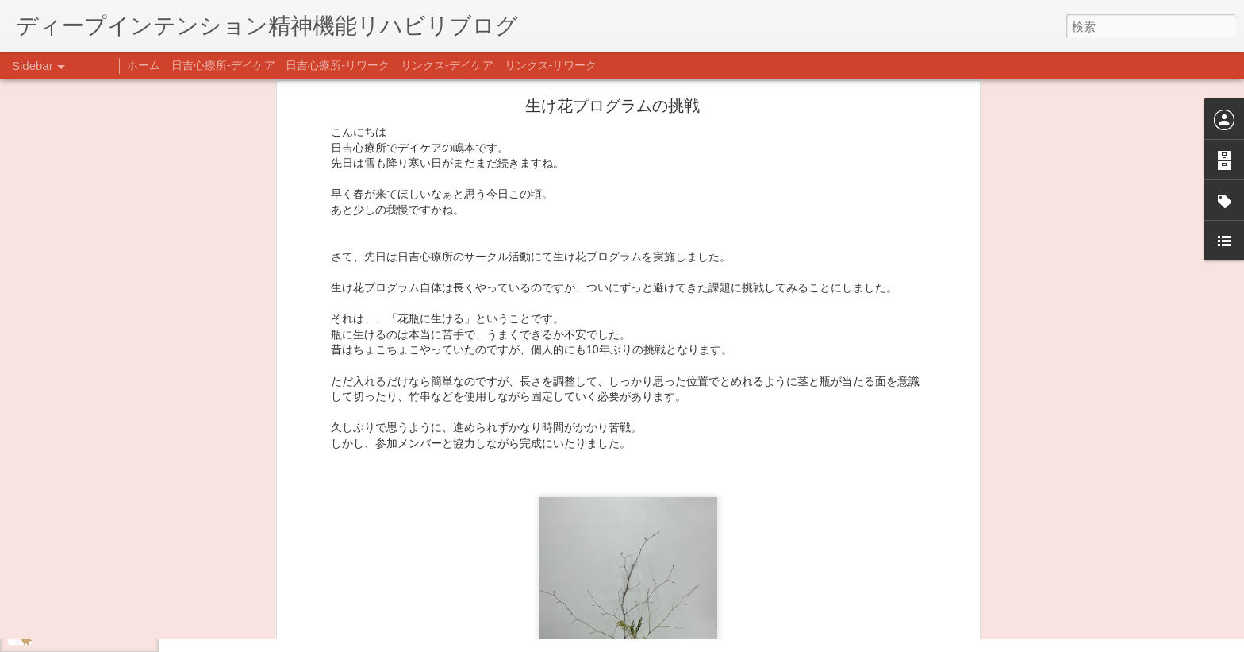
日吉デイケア (542, 575)
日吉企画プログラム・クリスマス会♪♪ (120, 597)
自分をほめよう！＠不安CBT (101, 632)
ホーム (143, 65)
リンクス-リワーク (551, 65)
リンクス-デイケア (447, 65)
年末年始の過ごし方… (86, 561)
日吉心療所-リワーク (338, 65)
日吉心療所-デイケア (223, 65)
